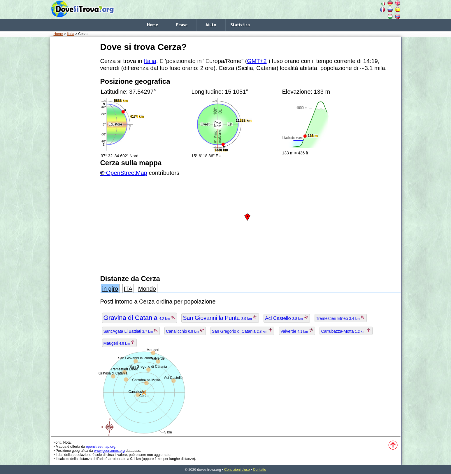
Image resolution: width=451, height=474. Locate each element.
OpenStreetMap (126, 173)
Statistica (240, 24)
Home (152, 24)
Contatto (259, 470)
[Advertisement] (74, 128)
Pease (181, 24)
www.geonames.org (109, 451)
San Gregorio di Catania (242, 331)
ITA (128, 288)
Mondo (147, 288)
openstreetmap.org (100, 447)
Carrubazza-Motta (346, 331)
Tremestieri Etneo (340, 318)
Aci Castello (286, 318)
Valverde (296, 331)
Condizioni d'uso (237, 470)
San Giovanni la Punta (220, 318)
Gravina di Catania (139, 317)
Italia (70, 34)
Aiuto (211, 24)
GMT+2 (256, 61)
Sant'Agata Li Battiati (131, 331)
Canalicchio (185, 331)
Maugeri (119, 343)
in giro (110, 288)
